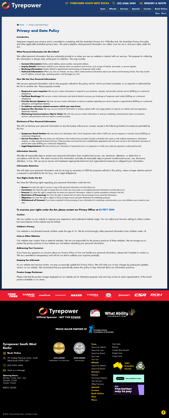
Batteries (94, 375)
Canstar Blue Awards (120, 350)
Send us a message (16, 370)
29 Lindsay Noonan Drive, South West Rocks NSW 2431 (22, 359)
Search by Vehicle (98, 347)
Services (124, 9)
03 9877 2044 (106, 209)
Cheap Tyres (117, 356)
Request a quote (153, 3)
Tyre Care (95, 356)
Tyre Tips (94, 359)
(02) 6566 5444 (126, 3)
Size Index (116, 344)
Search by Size (97, 350)
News (163, 13)
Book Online (161, 9)
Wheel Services (97, 384)
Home (20, 25)
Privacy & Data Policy (17, 414)
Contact (147, 9)
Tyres (102, 9)
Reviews (115, 347)
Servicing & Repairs (99, 378)
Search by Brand (98, 353)
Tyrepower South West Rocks (87, 3)
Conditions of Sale (31, 414)
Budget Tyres (117, 353)
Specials (136, 9)
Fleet (157, 13)
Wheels (112, 9)
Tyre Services (96, 381)
